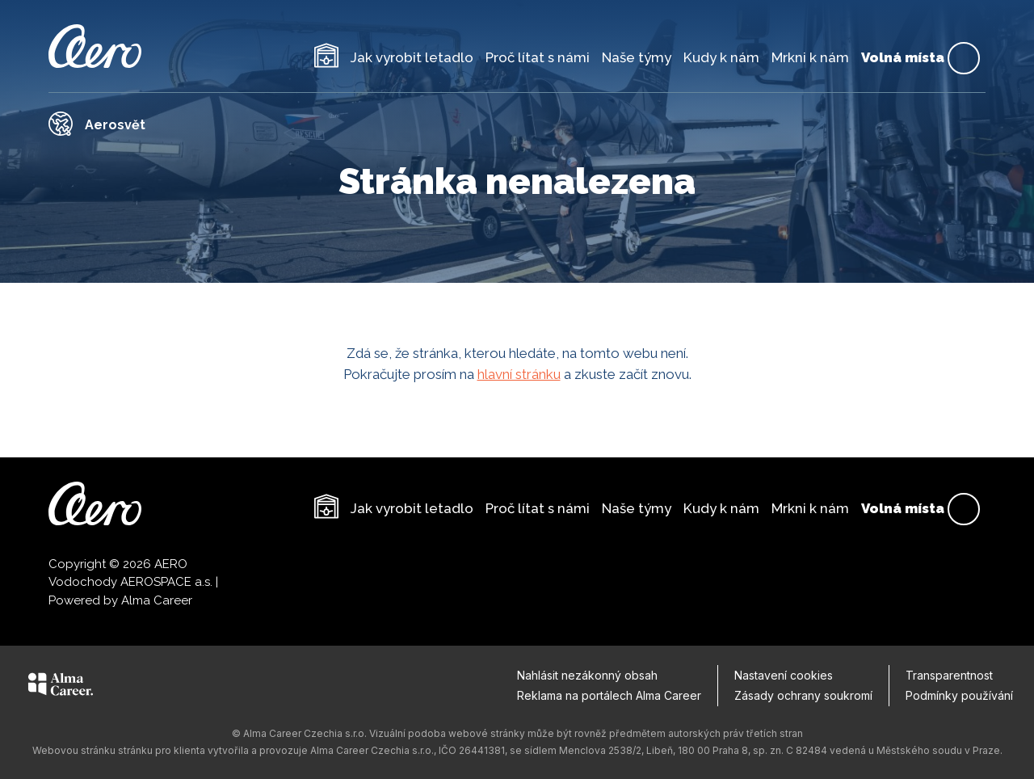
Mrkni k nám (810, 57)
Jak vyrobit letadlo (412, 57)
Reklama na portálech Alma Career (609, 695)
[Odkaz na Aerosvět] (517, 124)
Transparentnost (949, 675)
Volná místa (920, 58)
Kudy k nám (721, 57)
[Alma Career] (60, 687)
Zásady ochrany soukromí (803, 695)
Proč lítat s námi (537, 57)
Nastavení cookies (783, 675)
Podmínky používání (959, 695)
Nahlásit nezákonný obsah (587, 675)
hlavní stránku (519, 374)
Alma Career (156, 600)
